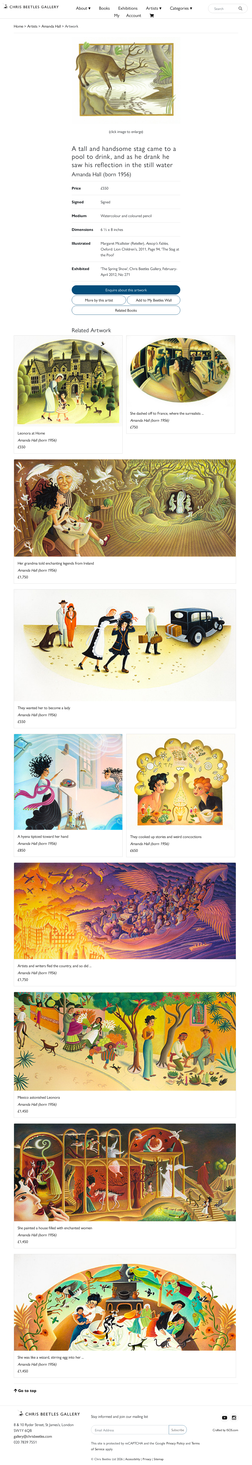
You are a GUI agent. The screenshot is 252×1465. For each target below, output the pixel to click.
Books (104, 8)
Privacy (147, 1459)
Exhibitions (128, 8)
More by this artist (99, 300)
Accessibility (132, 1459)
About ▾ (83, 8)
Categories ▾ (181, 8)
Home (18, 26)
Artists (32, 26)
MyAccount (127, 15)
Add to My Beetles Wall (154, 300)
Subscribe (177, 1429)
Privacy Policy (175, 1443)
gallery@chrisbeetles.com (33, 1436)
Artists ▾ (153, 8)
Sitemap (159, 1459)
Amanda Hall (51, 26)
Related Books (126, 310)
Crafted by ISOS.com (225, 1430)
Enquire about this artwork (126, 290)
